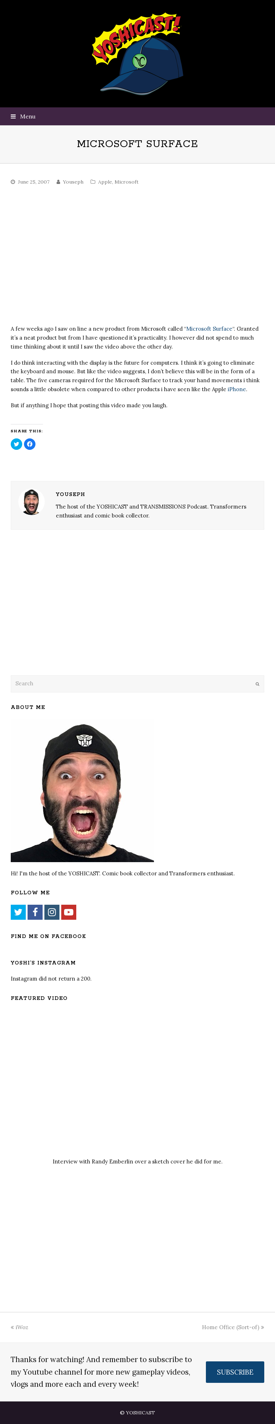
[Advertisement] (61, 612)
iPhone (237, 389)
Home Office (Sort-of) (233, 1327)
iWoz (19, 1327)
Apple (105, 182)
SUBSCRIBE (235, 1372)
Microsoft (127, 182)
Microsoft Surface (209, 328)
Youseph (73, 182)
